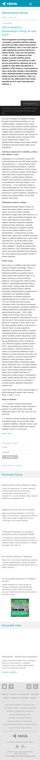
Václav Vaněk (7, 433)
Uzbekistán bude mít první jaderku (18, 509)
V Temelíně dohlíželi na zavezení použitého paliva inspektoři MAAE (18, 533)
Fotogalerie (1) (30, 103)
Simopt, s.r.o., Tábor (17, 756)
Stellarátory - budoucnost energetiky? (19, 656)
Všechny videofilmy (9, 672)
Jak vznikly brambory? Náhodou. (17, 556)
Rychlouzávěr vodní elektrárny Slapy (19, 485)
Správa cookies (30, 756)
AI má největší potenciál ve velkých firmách (19, 579)
